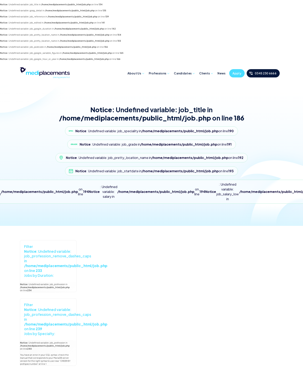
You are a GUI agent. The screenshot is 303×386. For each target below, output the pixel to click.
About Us (134, 73)
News (221, 73)
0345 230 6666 (265, 73)
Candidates (183, 73)
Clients (204, 73)
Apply (237, 73)
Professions (157, 73)
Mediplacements (44, 72)
